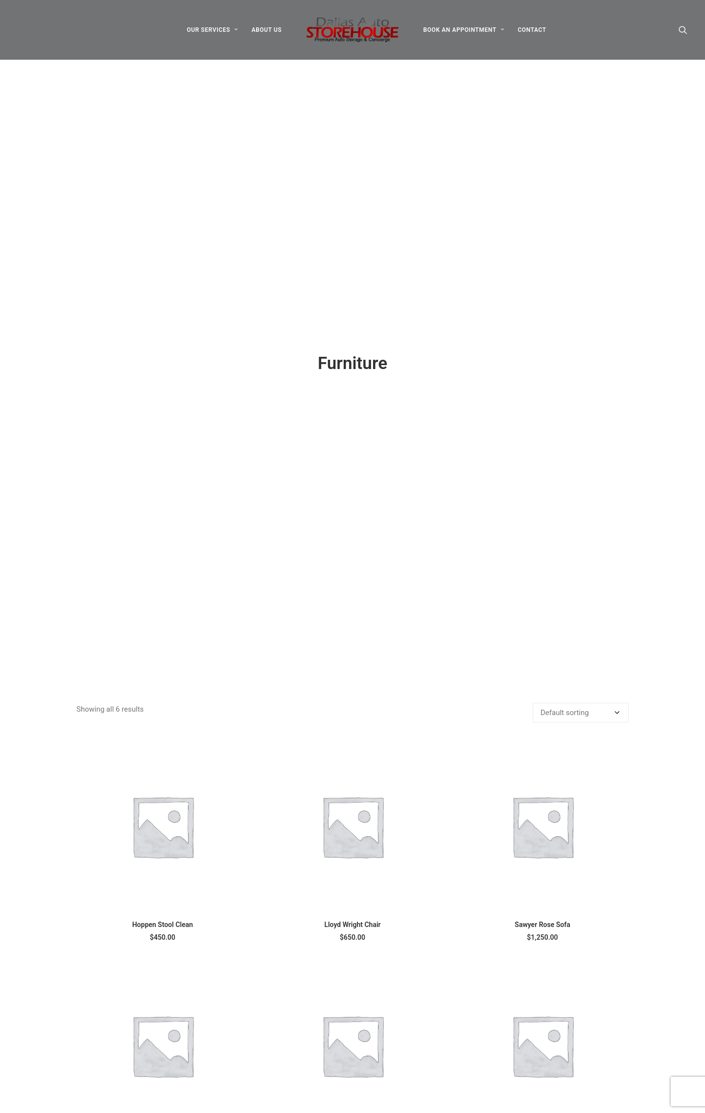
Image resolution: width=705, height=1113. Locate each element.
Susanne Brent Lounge (352, 878)
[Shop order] (581, 447)
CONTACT (531, 29)
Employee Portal (310, 1100)
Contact (296, 1087)
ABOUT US (267, 29)
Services (297, 1074)
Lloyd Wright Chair (352, 659)
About (293, 1048)
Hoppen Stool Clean (162, 659)
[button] (683, 30)
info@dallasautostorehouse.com (574, 1036)
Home (293, 1036)
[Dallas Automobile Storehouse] (352, 30)
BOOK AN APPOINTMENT (463, 29)
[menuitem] (212, 30)
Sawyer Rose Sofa (542, 659)
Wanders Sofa (542, 878)
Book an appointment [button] (567, 1095)
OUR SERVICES (212, 29)
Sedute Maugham (163, 878)
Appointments (306, 1062)
